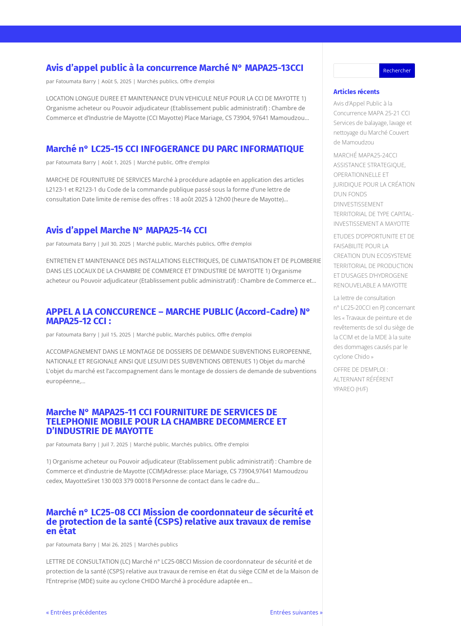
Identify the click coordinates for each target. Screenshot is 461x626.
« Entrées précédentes (76, 612)
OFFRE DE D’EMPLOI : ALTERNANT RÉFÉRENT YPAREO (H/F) (363, 379)
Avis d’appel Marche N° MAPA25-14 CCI (126, 230)
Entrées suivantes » (296, 612)
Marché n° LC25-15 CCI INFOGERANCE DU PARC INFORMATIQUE (175, 149)
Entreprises (99, 33)
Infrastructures (204, 33)
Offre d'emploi (197, 81)
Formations (148, 33)
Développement (263, 33)
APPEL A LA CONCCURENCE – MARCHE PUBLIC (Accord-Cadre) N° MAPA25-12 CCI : (178, 316)
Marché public (154, 162)
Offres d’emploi (377, 33)
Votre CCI (54, 33)
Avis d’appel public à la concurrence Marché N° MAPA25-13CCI (175, 67)
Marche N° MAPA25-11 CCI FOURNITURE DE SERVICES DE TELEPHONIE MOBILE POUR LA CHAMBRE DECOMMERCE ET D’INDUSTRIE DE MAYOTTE (166, 422)
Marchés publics (323, 33)
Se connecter (412, 9)
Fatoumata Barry (76, 81)
